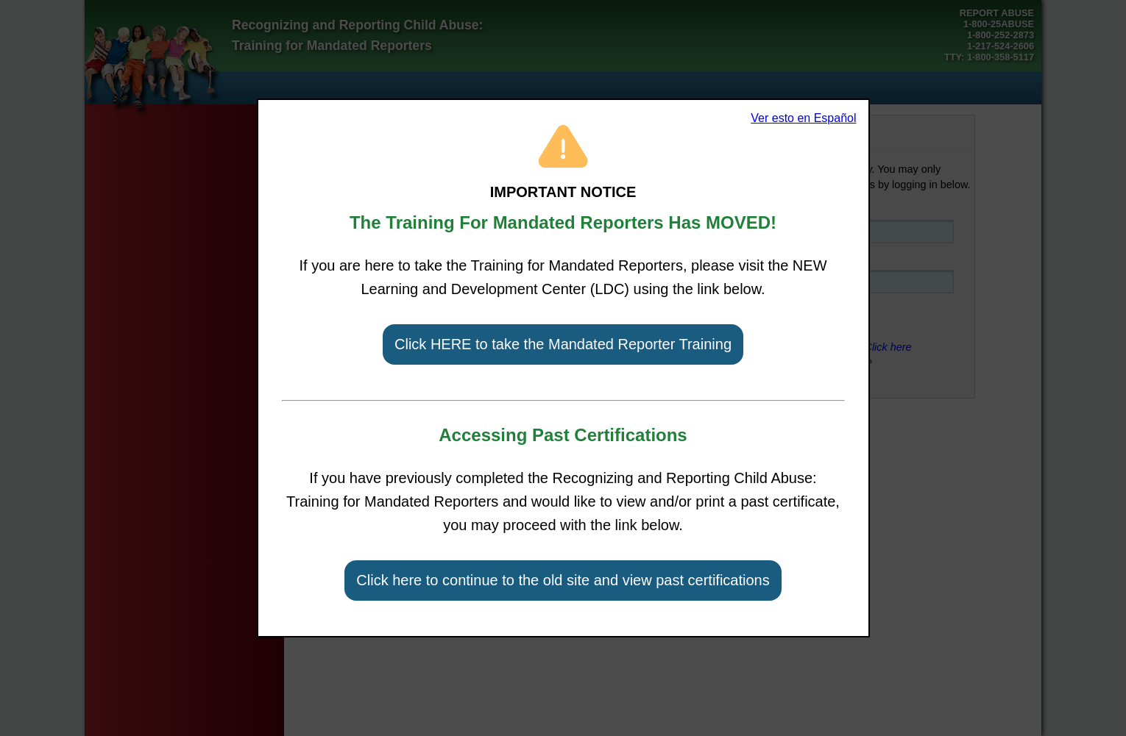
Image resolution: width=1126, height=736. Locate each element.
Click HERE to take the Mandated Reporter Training (563, 344)
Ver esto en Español (803, 118)
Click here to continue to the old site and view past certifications (562, 580)
